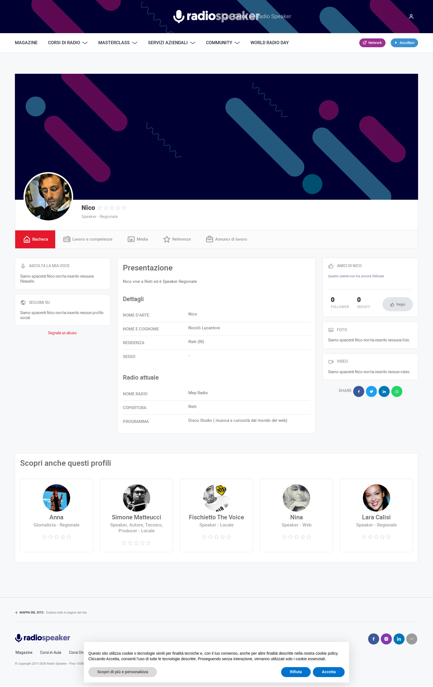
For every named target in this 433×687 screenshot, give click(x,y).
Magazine (26, 43)
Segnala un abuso (62, 334)
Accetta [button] (329, 672)
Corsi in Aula (50, 653)
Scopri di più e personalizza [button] (122, 672)
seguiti (355, 304)
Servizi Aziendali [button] (172, 43)
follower (337, 304)
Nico (88, 208)
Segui (400, 305)
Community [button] (223, 43)
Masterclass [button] (118, 43)
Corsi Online (79, 653)
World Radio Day (269, 43)
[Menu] (411, 16)
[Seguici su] (411, 639)
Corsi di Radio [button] (68, 43)
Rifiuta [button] (296, 672)
